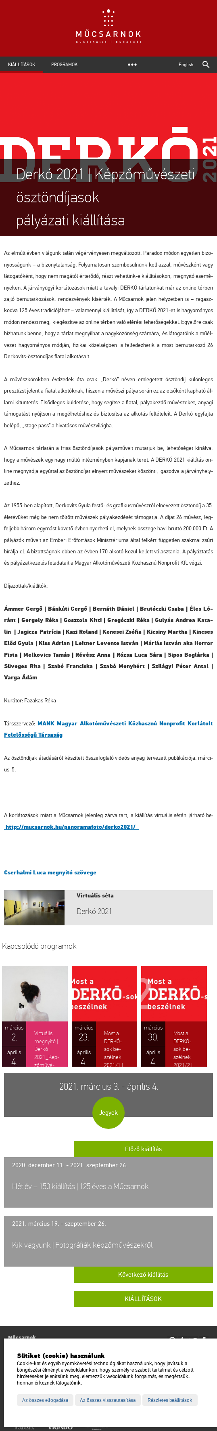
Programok (64, 64)
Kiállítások (21, 64)
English (186, 64)
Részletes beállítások (170, 1400)
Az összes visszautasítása (108, 1400)
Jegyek (108, 1113)
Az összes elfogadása (45, 1400)
